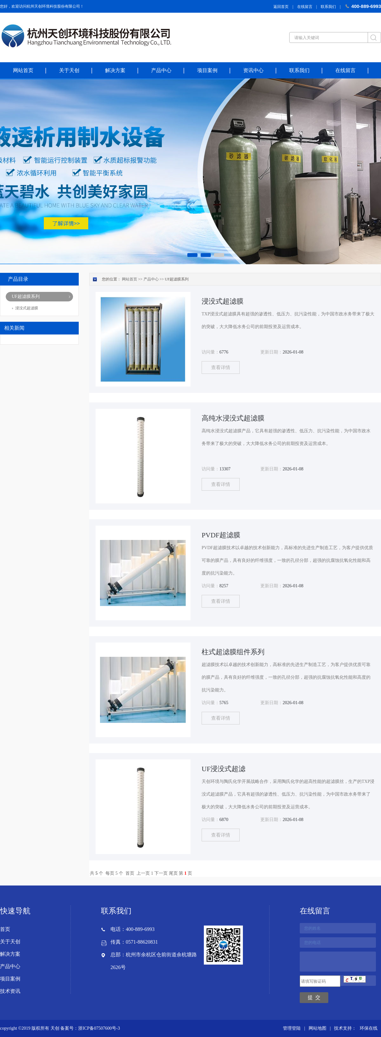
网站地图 (317, 1028)
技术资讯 (10, 991)
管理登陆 (292, 1028)
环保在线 (369, 1028)
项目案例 (207, 70)
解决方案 (115, 70)
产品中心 (161, 70)
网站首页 (23, 70)
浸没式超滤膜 (26, 308)
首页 (129, 873)
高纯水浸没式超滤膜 (233, 418)
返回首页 (281, 6)
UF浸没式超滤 (223, 769)
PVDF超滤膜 (221, 535)
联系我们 (328, 6)
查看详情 (220, 367)
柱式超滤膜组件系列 (233, 652)
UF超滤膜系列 (26, 296)
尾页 (173, 873)
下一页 (161, 873)
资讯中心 (253, 70)
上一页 (143, 873)
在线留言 (304, 6)
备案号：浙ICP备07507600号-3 (90, 1028)
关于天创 (69, 70)
